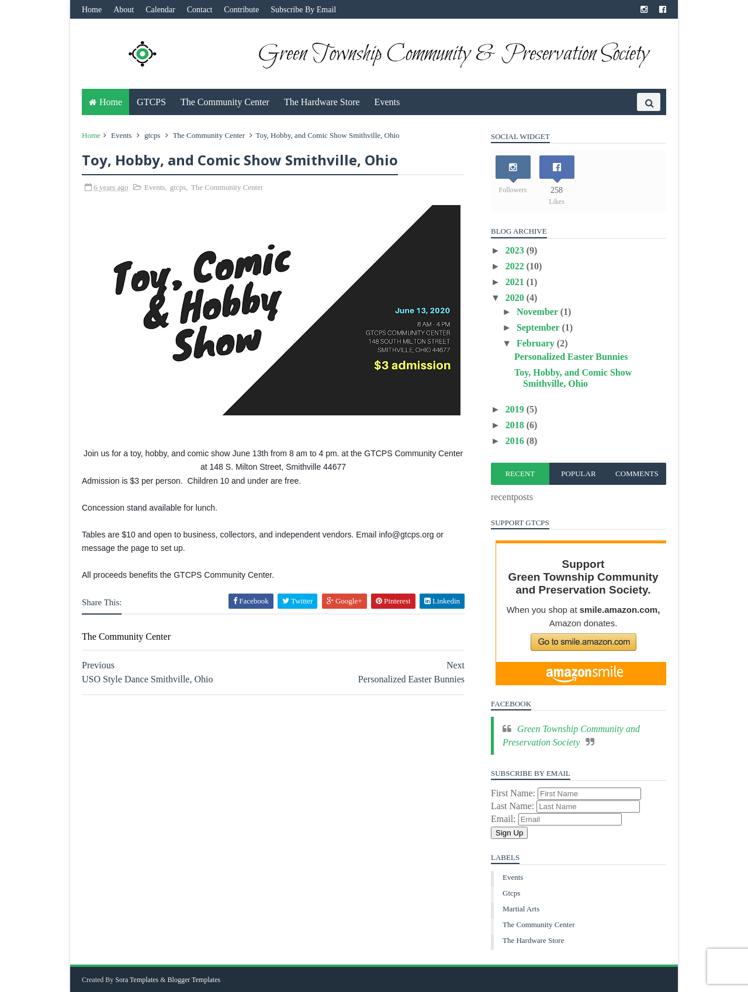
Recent (520, 473)
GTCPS (151, 102)
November (538, 312)
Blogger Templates (194, 980)
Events (387, 102)
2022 (516, 266)
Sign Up (509, 832)
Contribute (241, 9)
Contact (200, 9)
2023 (516, 250)
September (539, 327)
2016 (516, 441)
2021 (516, 282)
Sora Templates (136, 980)
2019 (516, 409)
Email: (504, 819)
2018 (516, 425)
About (123, 9)
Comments (637, 473)
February (537, 343)
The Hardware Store (322, 102)
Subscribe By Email (303, 9)
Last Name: (513, 806)
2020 (516, 298)
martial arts (521, 908)
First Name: (514, 793)
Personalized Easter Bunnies (571, 357)
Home (92, 9)
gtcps (152, 135)
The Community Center (225, 102)
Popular (578, 473)
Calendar (160, 9)
